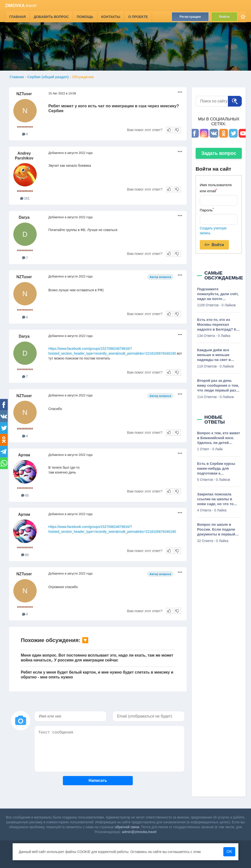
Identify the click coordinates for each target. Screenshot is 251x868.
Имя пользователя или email (216, 188)
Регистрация (190, 16)
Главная (17, 16)
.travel (20, 5)
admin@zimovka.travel (139, 832)
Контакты (110, 16)
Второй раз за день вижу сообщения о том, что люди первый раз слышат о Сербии (218, 386)
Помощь (85, 16)
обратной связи (127, 827)
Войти (224, 16)
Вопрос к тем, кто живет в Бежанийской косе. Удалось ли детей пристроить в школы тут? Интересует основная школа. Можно (218, 438)
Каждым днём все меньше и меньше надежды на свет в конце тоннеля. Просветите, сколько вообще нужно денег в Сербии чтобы (217, 355)
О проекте (138, 16)
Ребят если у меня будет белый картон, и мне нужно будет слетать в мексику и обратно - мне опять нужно (97, 674)
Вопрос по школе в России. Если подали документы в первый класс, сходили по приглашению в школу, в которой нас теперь (217, 530)
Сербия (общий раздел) (48, 77)
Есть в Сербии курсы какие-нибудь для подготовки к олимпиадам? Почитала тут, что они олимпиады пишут (218, 469)
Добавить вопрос (51, 16)
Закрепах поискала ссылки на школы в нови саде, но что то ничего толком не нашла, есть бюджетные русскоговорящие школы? (215, 499)
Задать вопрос (218, 153)
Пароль (207, 209)
